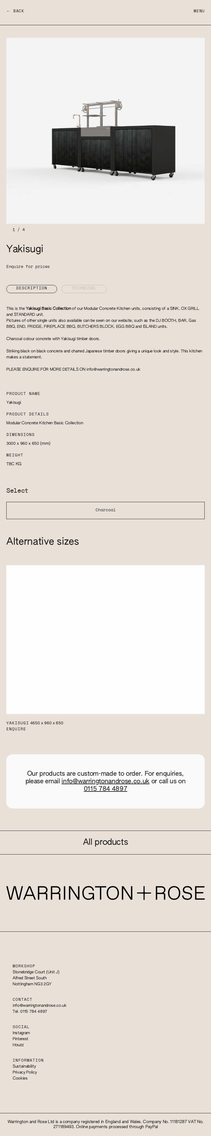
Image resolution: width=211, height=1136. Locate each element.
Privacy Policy (25, 1072)
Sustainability (24, 1066)
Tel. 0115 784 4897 (30, 1012)
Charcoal (106, 510)
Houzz (18, 1045)
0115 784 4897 (105, 789)
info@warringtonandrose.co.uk (113, 370)
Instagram (21, 1033)
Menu (199, 11)
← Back (15, 11)
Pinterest (20, 1039)
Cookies (20, 1078)
